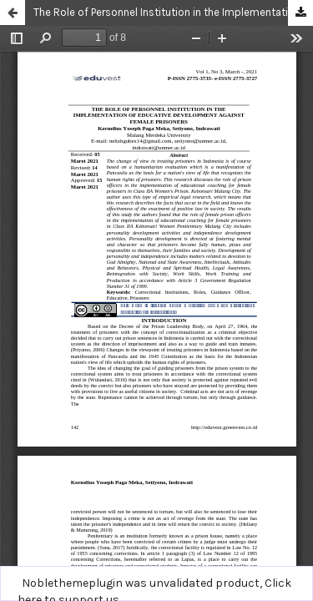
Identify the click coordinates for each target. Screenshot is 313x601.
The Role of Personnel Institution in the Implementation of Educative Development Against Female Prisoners (173, 12)
